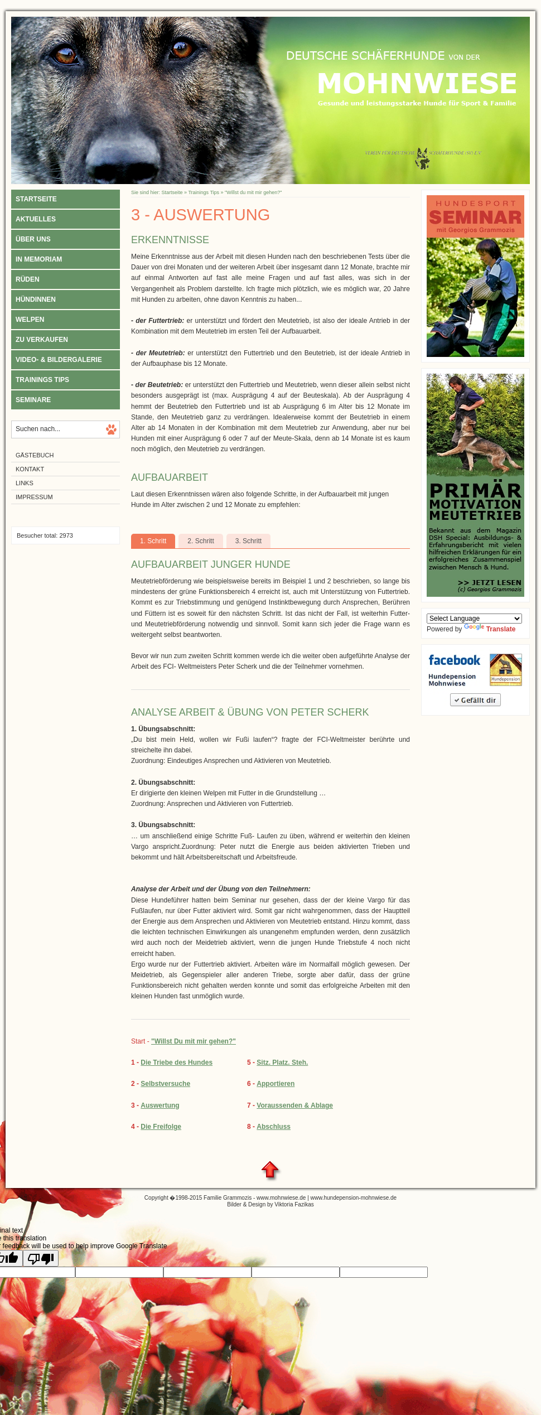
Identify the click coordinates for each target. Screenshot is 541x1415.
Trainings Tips (42, 380)
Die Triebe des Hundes (176, 1062)
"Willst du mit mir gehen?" (253, 192)
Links (24, 483)
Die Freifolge (161, 1127)
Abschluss (274, 1127)
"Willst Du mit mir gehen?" (193, 1041)
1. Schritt (153, 541)
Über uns (33, 239)
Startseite (36, 199)
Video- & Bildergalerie (59, 360)
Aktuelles (36, 219)
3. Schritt (248, 541)
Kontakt (30, 469)
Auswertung (160, 1105)
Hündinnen (36, 299)
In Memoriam (39, 259)
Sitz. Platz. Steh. (282, 1062)
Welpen (30, 319)
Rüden (28, 279)
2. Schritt (200, 541)
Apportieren (275, 1084)
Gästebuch (35, 455)
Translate (490, 629)
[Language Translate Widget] (474, 619)
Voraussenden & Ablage (295, 1105)
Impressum (34, 497)
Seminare (33, 400)
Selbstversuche (165, 1084)
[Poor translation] (41, 1258)
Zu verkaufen (42, 340)
